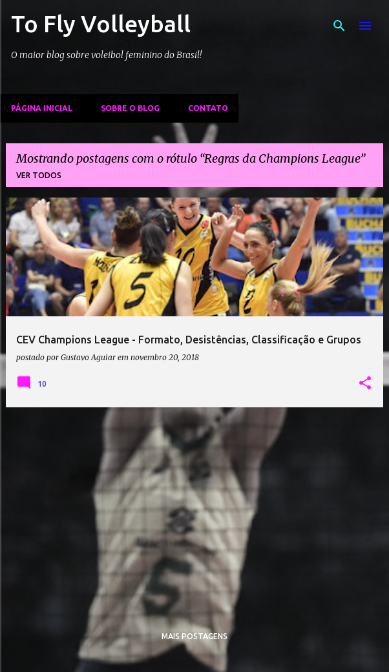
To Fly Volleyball (101, 23)
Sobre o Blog (130, 108)
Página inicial (41, 108)
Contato (208, 108)
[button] (365, 383)
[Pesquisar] (339, 25)
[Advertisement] (194, 508)
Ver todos (38, 175)
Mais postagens (194, 636)
